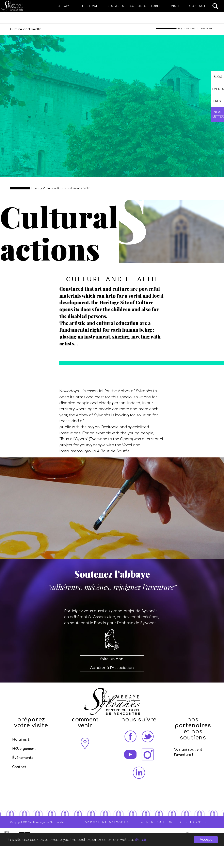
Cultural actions (189, 28)
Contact (19, 767)
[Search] (215, 6)
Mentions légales (38, 822)
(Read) (140, 840)
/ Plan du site (56, 822)
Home (178, 28)
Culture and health (26, 29)
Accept (206, 840)
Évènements (22, 758)
